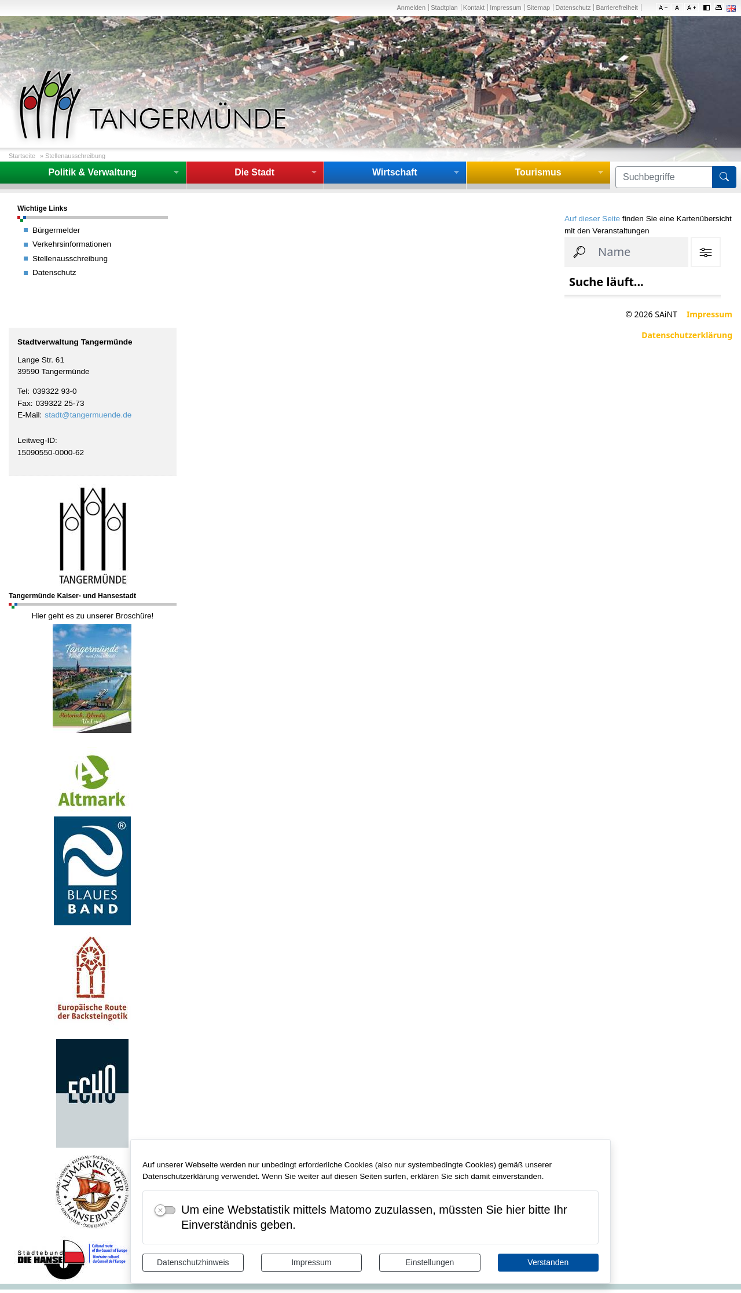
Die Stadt (254, 172)
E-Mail (28, 415)
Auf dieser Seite (592, 218)
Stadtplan (444, 7)
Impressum (311, 1262)
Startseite (22, 155)
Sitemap (538, 7)
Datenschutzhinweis (193, 1262)
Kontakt (474, 7)
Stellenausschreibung (75, 155)
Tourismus (538, 172)
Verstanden (547, 1262)
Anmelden (411, 7)
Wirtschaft (394, 172)
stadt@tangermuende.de (88, 415)
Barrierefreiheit (617, 7)
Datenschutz (572, 7)
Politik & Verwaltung (92, 172)
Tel (22, 391)
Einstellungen (429, 1262)
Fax (24, 403)
